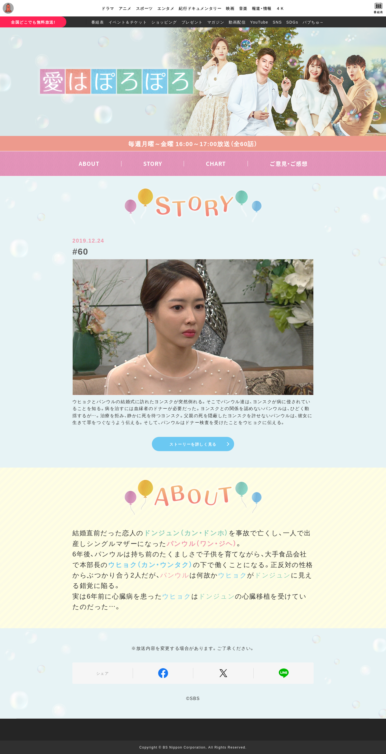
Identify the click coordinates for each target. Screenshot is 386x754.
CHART (216, 163)
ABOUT (89, 163)
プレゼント (192, 22)
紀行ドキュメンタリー (200, 8)
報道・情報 (262, 8)
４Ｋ (280, 8)
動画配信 (237, 22)
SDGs (292, 22)
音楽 (243, 8)
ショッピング (164, 22)
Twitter (223, 673)
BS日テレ (28, 8)
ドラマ (107, 8)
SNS (277, 22)
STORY (152, 163)
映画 (230, 8)
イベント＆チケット (128, 22)
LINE (284, 673)
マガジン (215, 22)
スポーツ (144, 8)
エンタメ (165, 8)
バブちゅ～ (313, 22)
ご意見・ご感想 (289, 163)
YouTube (259, 22)
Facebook (163, 673)
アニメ (125, 8)
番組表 (97, 22)
